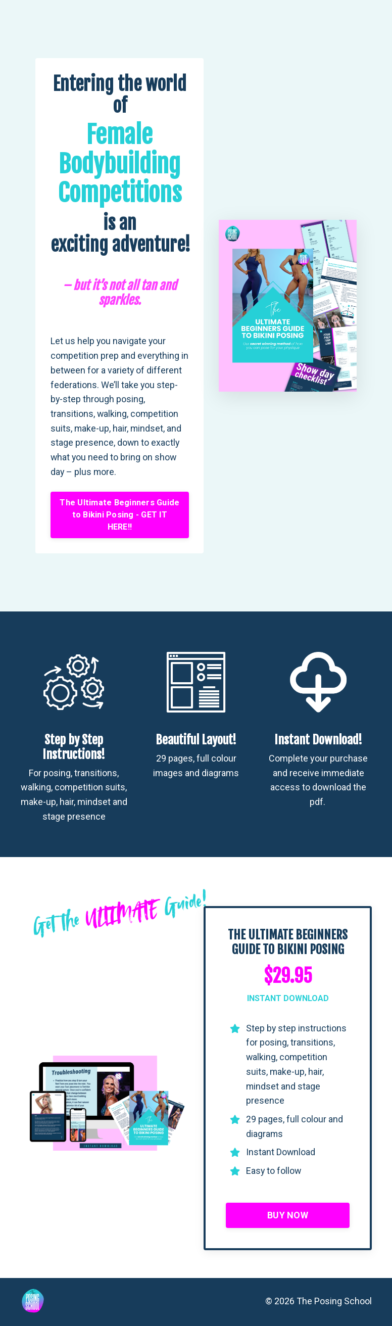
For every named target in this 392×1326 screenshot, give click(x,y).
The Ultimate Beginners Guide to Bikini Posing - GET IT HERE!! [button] (119, 515)
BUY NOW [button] (287, 1216)
